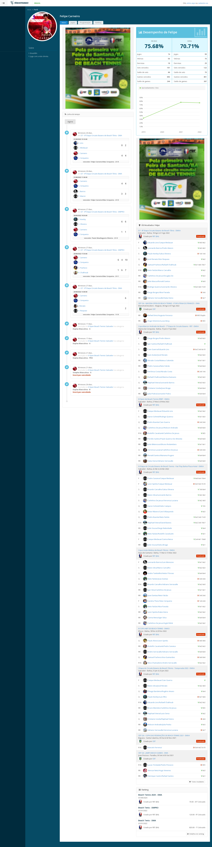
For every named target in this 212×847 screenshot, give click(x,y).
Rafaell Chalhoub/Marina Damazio (165, 377)
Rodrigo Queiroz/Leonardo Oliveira (165, 287)
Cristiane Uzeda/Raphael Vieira (164, 721)
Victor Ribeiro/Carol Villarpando (164, 514)
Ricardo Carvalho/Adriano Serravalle (166, 587)
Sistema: (5, 55)
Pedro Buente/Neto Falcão (162, 520)
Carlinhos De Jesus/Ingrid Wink (163, 626)
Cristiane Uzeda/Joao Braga (162, 388)
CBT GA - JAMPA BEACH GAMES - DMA (157, 755)
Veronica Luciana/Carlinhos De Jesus (166, 450)
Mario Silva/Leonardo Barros (163, 498)
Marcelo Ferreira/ (158, 750)
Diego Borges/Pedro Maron (162, 338)
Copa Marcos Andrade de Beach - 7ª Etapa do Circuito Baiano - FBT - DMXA (172, 326)
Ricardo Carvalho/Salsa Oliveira (164, 492)
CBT (157, 309)
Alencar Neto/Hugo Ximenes (162, 773)
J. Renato (89, 306)
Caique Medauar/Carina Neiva (163, 542)
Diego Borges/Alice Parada (162, 292)
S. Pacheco (90, 268)
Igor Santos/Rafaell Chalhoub (163, 344)
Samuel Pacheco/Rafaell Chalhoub (165, 265)
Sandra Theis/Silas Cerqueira (163, 604)
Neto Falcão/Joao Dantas (161, 581)
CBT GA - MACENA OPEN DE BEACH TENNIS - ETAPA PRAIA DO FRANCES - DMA (172, 303)
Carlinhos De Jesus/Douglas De (164, 276)
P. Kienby (89, 219)
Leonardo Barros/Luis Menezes (164, 565)
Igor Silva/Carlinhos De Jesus (163, 592)
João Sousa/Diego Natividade (163, 531)
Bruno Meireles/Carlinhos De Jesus (165, 710)
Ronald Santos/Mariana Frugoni (164, 455)
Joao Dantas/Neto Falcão (161, 598)
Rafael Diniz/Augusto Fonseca (163, 315)
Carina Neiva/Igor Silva (160, 620)
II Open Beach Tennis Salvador (108, 326)
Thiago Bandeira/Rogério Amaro (164, 694)
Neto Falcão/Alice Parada (161, 609)
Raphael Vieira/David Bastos (163, 525)
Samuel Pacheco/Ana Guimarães (164, 660)
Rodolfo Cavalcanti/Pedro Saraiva (165, 649)
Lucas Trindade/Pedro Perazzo (164, 767)
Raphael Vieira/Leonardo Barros (164, 383)
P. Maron (89, 196)
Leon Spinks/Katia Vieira (161, 615)
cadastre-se (203, 3)
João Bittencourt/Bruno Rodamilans (165, 444)
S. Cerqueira (91, 158)
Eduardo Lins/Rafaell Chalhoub (164, 705)
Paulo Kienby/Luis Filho (160, 699)
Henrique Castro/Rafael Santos (164, 778)
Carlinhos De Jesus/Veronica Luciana (166, 503)
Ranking (106, 23)
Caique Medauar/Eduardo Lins (163, 411)
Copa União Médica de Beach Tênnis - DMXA (160, 553)
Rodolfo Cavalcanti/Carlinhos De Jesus (167, 433)
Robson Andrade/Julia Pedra (163, 727)
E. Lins (88, 143)
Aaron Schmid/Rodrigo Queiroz (164, 417)
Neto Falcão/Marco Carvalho (163, 270)
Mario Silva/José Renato (161, 688)
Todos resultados (196, 785)
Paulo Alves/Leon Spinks (161, 643)
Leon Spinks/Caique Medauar (163, 486)
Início (37, 10)
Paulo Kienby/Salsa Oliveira (162, 254)
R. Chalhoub (91, 273)
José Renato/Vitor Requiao (162, 259)
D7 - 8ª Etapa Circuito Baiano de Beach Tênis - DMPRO (110, 212)
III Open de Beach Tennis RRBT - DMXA (157, 399)
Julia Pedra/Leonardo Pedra (162, 394)
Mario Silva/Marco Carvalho (162, 570)
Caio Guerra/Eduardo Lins (162, 349)
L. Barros (89, 192)
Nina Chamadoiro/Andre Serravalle (165, 665)
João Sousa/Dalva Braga (161, 547)
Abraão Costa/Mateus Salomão (164, 360)
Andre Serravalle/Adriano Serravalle (166, 654)
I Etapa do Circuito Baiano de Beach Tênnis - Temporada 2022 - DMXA (170, 671)
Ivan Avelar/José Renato (161, 355)
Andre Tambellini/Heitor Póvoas (164, 576)
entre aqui (191, 3)
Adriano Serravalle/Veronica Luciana (166, 733)
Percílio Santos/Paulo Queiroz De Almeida (168, 439)
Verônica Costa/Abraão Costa (163, 372)
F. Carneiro (90, 153)
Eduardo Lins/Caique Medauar (163, 243)
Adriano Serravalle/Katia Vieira (164, 298)
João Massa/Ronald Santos (162, 281)
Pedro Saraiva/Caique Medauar (164, 481)
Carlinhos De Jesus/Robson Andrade (166, 428)
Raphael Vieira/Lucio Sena (162, 716)
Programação (92, 23)
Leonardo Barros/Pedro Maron (164, 248)
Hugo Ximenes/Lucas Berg (162, 321)
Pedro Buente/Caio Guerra (162, 422)
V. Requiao (90, 311)
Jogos (80, 23)
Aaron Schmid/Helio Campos (163, 509)
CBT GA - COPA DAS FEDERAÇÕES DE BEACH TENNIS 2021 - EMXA (167, 738)
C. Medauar (90, 148)
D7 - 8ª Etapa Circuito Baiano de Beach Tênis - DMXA (163, 231)
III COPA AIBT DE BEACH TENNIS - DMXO (157, 631)
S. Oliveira (90, 224)
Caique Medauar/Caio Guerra (163, 683)
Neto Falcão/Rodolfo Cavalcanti (164, 536)
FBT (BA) (159, 236)
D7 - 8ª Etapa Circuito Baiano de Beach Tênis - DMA (109, 136)
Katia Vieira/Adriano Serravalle (164, 461)
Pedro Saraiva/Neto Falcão (162, 366)
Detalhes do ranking (195, 837)
